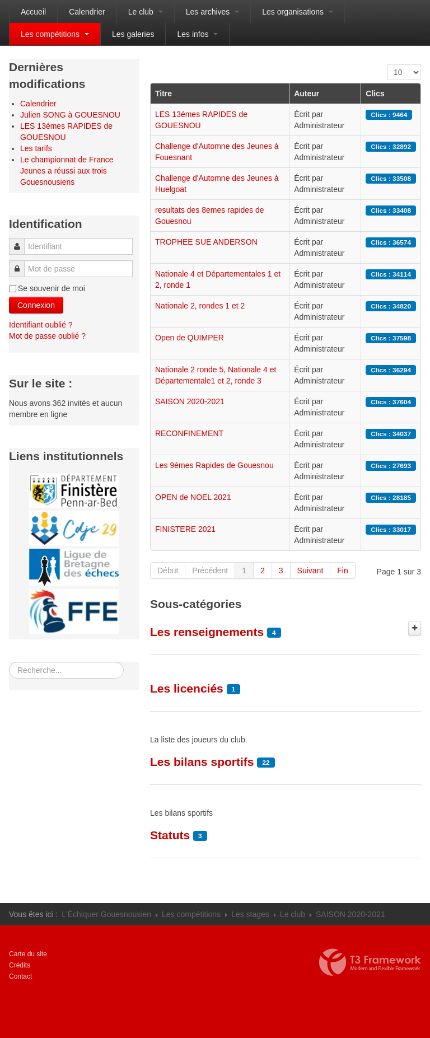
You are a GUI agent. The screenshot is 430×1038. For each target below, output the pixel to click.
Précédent (210, 570)
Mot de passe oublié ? (47, 335)
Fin (342, 570)
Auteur (306, 93)
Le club (145, 11)
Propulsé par (370, 962)
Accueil (33, 11)
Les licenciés (186, 688)
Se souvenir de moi (51, 288)
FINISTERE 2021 (185, 529)
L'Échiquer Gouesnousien (106, 914)
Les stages (250, 914)
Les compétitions (55, 34)
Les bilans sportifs (202, 761)
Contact (20, 976)
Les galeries (133, 34)
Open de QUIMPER (189, 337)
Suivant (310, 570)
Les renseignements (207, 631)
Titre (163, 93)
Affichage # (387, 64)
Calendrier (87, 11)
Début (167, 570)
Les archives (212, 11)
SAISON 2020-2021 (190, 401)
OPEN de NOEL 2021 (193, 497)
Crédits (19, 965)
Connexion (36, 305)
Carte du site (28, 954)
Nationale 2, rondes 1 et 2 (200, 305)
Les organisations (297, 11)
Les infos (197, 34)
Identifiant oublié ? (41, 324)
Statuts (170, 835)
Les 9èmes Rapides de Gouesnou (214, 465)
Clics (375, 93)
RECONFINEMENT (189, 433)
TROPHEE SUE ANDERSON (206, 241)
